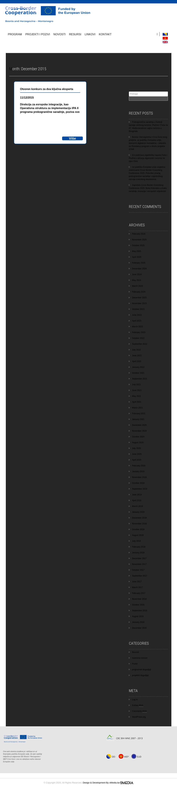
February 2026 (138, 234)
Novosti (135, 652)
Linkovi (90, 34)
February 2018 (138, 547)
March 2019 (137, 506)
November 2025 (139, 239)
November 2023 (139, 303)
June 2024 (137, 274)
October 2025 (138, 245)
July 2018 (136, 541)
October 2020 (138, 437)
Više (72, 138)
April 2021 (136, 402)
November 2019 (139, 477)
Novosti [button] (59, 34)
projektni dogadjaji (140, 675)
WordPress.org (139, 717)
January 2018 (138, 552)
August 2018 (138, 535)
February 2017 (138, 593)
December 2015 (139, 628)
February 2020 (138, 465)
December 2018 (139, 518)
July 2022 (136, 350)
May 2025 (136, 251)
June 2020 (137, 454)
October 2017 (138, 570)
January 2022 (138, 367)
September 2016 (139, 610)
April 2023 (136, 321)
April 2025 (136, 257)
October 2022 (138, 338)
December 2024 (139, 268)
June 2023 (137, 315)
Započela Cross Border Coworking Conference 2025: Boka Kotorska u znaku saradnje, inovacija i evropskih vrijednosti (148, 188)
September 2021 (139, 379)
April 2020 (136, 460)
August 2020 (138, 442)
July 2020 (136, 448)
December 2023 (139, 297)
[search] (158, 34)
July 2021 (136, 384)
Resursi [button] (75, 34)
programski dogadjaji (141, 669)
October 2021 (138, 373)
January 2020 (138, 471)
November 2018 (139, 523)
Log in (135, 699)
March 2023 (137, 326)
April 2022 (136, 361)
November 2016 (139, 599)
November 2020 (139, 431)
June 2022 (137, 355)
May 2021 (136, 396)
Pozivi (135, 664)
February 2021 (138, 413)
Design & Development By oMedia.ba (108, 782)
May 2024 (136, 280)
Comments (139, 711)
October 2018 (138, 529)
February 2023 (138, 332)
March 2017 (137, 587)
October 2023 (138, 309)
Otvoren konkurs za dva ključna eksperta (46, 89)
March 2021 (137, 408)
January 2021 (138, 419)
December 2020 (139, 425)
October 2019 (138, 483)
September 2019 (139, 489)
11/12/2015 (27, 97)
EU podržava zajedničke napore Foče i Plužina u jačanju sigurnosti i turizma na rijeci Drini (148, 158)
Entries (137, 705)
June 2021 (137, 390)
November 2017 (139, 564)
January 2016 (138, 622)
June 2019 (137, 494)
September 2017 (139, 576)
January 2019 (138, 512)
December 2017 (139, 558)
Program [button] (15, 34)
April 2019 (136, 500)
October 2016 (138, 605)
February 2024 (138, 292)
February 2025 (138, 263)
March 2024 (137, 286)
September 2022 (139, 344)
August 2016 (138, 616)
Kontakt (105, 34)
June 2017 (137, 581)
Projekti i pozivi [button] (37, 34)
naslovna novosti (139, 658)
